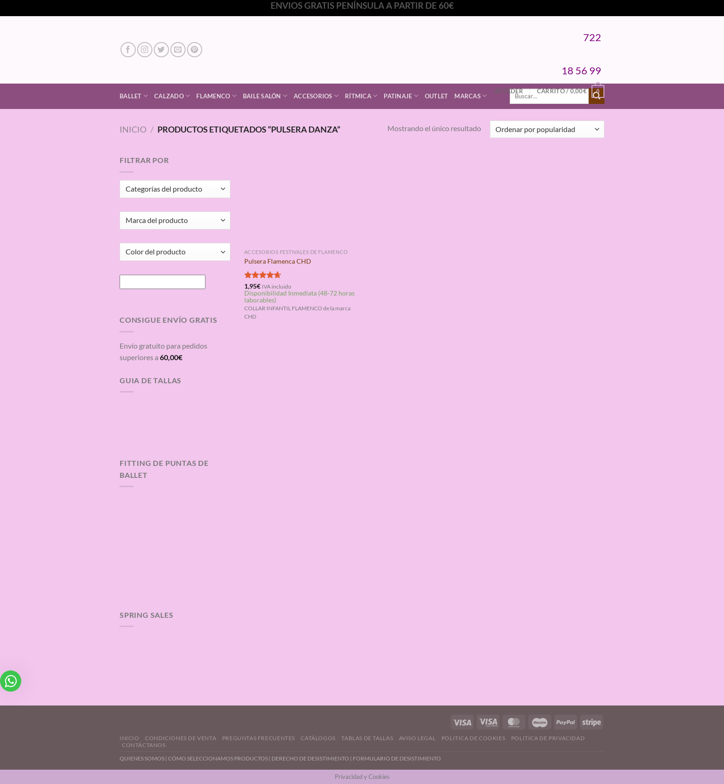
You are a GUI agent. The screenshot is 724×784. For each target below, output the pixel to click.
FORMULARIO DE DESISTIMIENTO (397, 758)
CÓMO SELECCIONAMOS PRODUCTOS (218, 758)
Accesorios (316, 95)
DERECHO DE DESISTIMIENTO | (312, 758)
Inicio (133, 129)
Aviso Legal (417, 738)
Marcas (470, 95)
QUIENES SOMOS (142, 758)
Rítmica (361, 95)
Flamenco (216, 95)
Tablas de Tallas (367, 738)
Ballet (134, 95)
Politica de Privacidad (548, 738)
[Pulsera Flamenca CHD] (301, 199)
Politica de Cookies (473, 738)
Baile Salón (265, 95)
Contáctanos (144, 745)
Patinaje (401, 95)
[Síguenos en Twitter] (161, 49)
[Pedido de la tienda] (547, 130)
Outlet (436, 96)
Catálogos (318, 738)
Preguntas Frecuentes (258, 738)
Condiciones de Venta (180, 738)
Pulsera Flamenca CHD (277, 261)
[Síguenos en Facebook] (128, 49)
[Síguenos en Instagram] (144, 49)
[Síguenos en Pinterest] (194, 49)
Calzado (172, 95)
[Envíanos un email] (178, 49)
